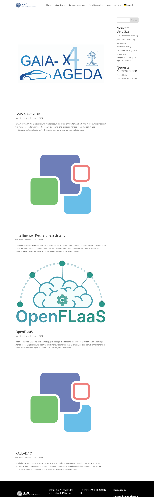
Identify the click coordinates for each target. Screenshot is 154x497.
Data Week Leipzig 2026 (127, 50)
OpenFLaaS (24, 331)
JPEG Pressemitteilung (126, 39)
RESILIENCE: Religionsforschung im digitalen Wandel (126, 57)
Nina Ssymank (25, 118)
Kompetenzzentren (77, 5)
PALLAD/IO (23, 453)
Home (49, 5)
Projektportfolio (96, 5)
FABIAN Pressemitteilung (127, 35)
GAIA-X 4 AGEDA (27, 113)
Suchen (134, 20)
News (108, 5)
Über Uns (59, 5)
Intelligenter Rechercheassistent (40, 235)
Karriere (117, 5)
